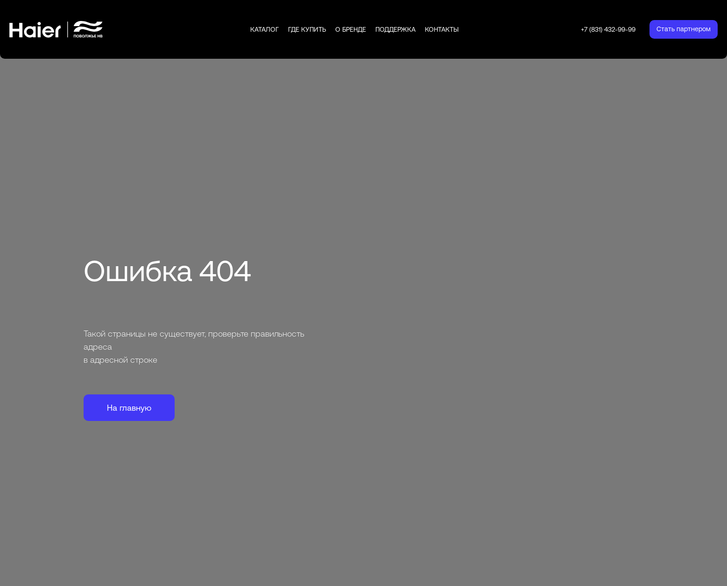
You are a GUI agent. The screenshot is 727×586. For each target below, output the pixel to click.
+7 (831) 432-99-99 (608, 29)
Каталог (264, 29)
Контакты (442, 29)
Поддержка (395, 29)
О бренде (350, 29)
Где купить (307, 29)
